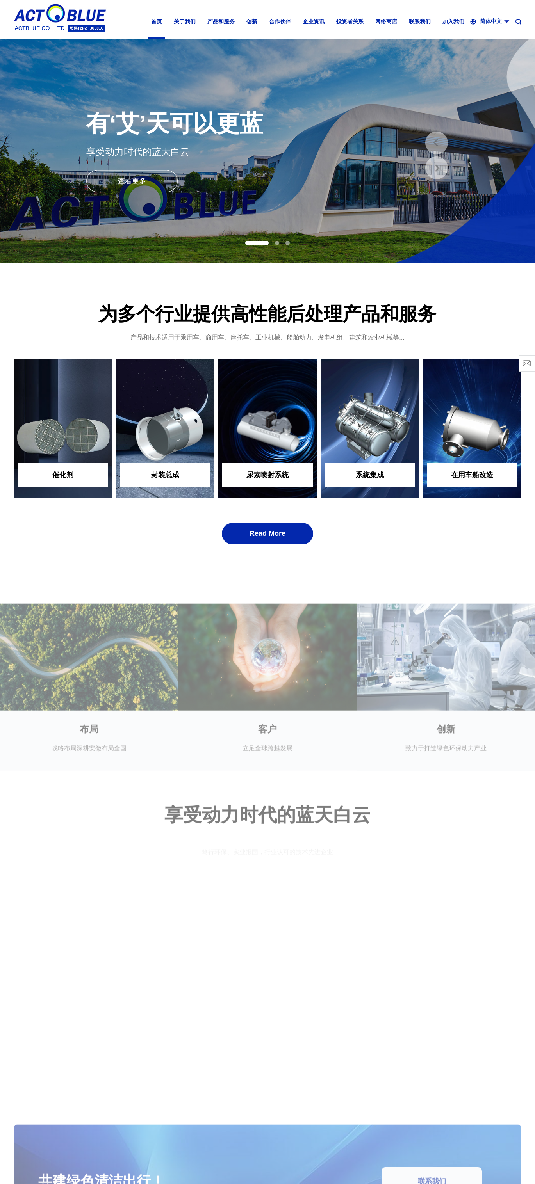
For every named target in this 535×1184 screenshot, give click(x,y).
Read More (267, 533)
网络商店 (386, 22)
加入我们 (453, 22)
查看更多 (132, 181)
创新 (251, 22)
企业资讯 (314, 22)
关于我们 (185, 22)
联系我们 (420, 22)
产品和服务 (221, 22)
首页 (156, 22)
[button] (257, 243)
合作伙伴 (280, 22)
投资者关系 (350, 22)
